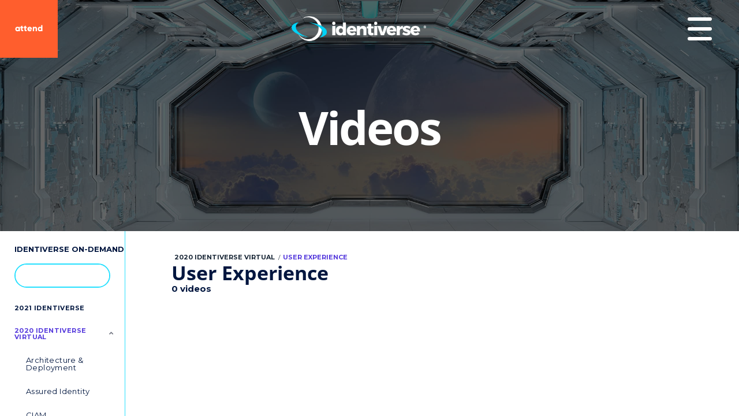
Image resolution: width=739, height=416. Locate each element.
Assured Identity (57, 391)
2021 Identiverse (49, 308)
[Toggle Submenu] (111, 332)
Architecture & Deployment (55, 363)
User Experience (315, 257)
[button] (95, 275)
